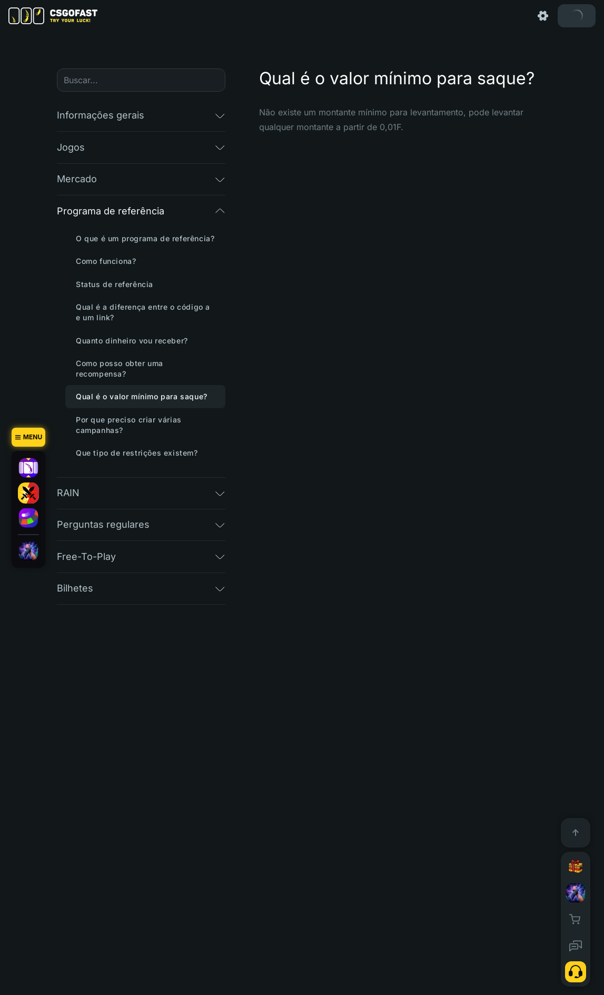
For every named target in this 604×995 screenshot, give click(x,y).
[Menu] (28, 437)
